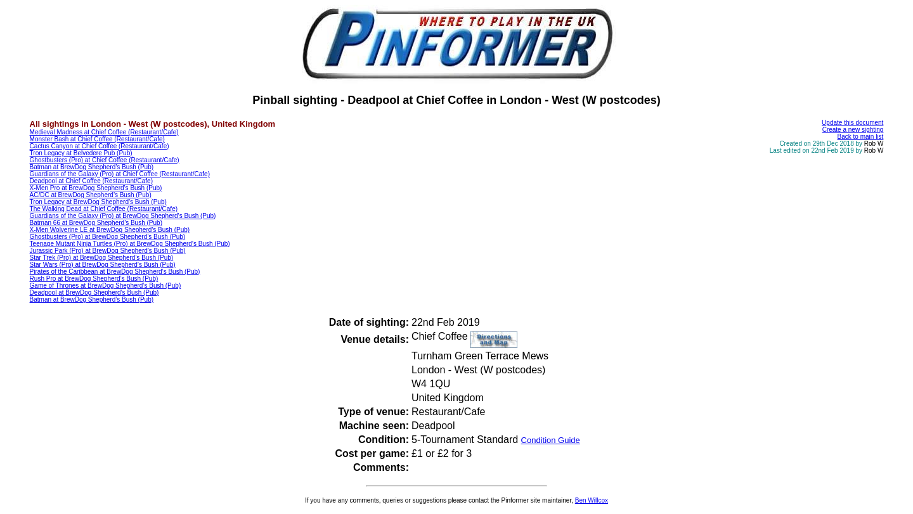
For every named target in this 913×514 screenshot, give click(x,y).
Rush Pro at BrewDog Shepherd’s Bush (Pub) (94, 278)
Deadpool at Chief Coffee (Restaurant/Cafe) (91, 180)
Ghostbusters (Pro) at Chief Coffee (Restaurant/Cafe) (104, 160)
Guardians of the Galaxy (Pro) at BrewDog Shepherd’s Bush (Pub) (123, 215)
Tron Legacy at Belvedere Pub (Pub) (81, 153)
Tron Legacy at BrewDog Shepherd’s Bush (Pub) (98, 201)
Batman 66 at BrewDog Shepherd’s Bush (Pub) (96, 222)
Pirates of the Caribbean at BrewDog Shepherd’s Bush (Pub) (115, 271)
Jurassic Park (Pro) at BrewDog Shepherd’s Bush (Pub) (108, 250)
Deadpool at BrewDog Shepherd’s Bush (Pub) (94, 292)
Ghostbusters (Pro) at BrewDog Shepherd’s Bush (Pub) (108, 236)
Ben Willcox (591, 500)
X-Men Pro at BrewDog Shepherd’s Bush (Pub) (96, 187)
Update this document (852, 122)
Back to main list (861, 136)
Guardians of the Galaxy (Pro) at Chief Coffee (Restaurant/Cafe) (120, 173)
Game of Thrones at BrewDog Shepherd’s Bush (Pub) (105, 285)
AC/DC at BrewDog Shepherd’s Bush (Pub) (91, 194)
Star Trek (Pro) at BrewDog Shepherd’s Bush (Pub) (102, 257)
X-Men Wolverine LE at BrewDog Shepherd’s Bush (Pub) (110, 229)
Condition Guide (550, 440)
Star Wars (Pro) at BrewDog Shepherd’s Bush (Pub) (103, 264)
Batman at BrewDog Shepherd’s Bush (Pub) (91, 167)
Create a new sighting (853, 129)
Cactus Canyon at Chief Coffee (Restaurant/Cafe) (99, 146)
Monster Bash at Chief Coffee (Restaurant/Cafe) (97, 139)
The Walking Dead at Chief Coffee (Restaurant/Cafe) (104, 208)
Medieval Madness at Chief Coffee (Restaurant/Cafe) (104, 132)
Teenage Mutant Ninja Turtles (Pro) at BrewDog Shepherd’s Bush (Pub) (130, 243)
